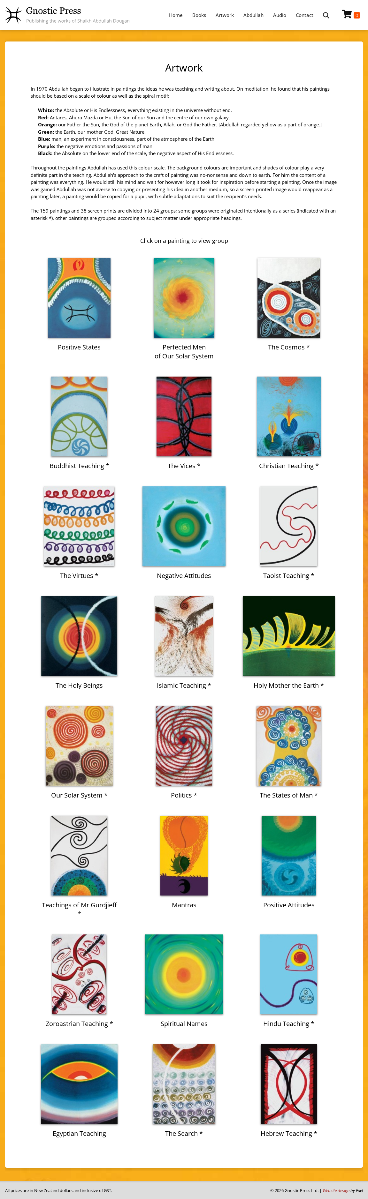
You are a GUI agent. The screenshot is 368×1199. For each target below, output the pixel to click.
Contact (304, 15)
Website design (336, 1190)
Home (176, 15)
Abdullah (253, 15)
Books (199, 15)
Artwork (225, 15)
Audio (279, 15)
